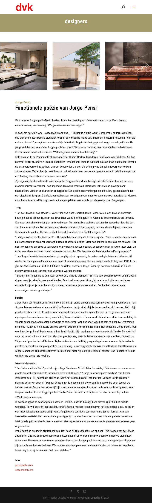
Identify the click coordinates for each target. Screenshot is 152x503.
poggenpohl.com (24, 470)
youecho (95, 497)
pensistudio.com (24, 465)
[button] (5, 66)
